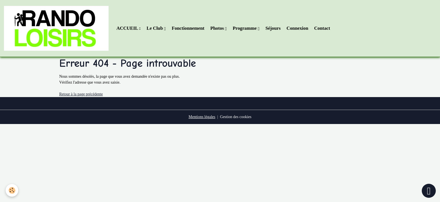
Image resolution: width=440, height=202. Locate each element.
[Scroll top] (429, 191)
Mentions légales (202, 117)
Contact (322, 28)
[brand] (57, 28)
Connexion (297, 28)
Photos (217, 28)
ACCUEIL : (128, 28)
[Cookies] (12, 190)
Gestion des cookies (235, 117)
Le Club (155, 28)
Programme (245, 28)
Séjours (273, 28)
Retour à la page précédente (81, 94)
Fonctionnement (188, 28)
